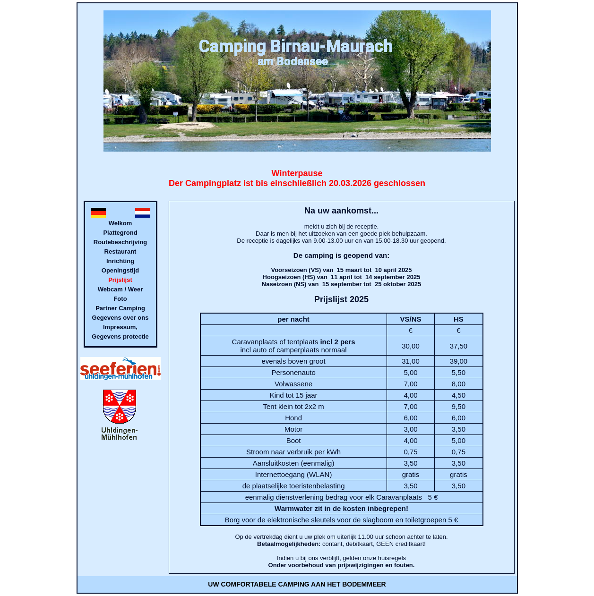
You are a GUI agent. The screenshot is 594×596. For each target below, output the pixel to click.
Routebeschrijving (120, 242)
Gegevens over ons (120, 317)
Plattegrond (120, 232)
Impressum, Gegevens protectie (120, 332)
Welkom (120, 223)
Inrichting (120, 260)
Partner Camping (120, 308)
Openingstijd (120, 270)
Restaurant (120, 251)
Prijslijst (120, 279)
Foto (120, 298)
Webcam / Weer (120, 289)
